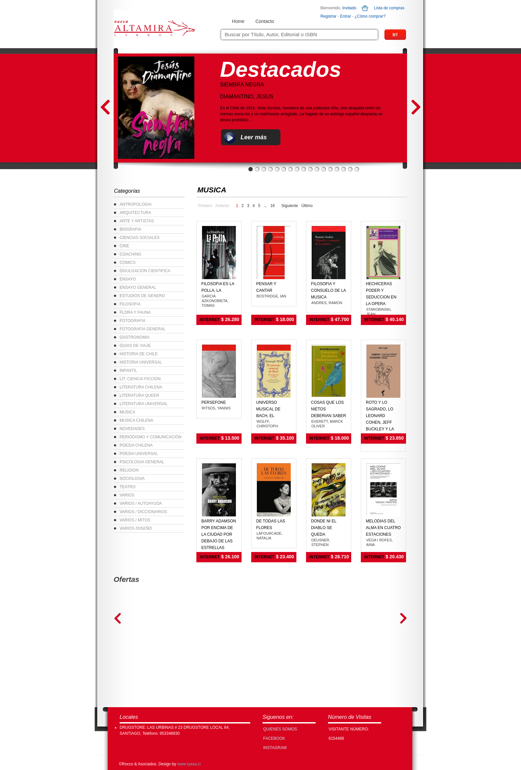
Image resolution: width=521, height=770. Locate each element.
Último (307, 205)
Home (238, 21)
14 (337, 169)
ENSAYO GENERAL (138, 287)
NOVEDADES (132, 428)
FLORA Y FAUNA (135, 312)
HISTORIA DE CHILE (138, 354)
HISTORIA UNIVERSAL (141, 362)
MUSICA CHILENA (136, 420)
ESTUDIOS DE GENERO (142, 295)
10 (310, 169)
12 (323, 169)
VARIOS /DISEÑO (136, 528)
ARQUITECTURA (135, 212)
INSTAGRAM (274, 747)
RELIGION (129, 470)
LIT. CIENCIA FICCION (140, 379)
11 (317, 169)
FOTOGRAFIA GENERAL (142, 329)
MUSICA (127, 412)
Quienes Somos (280, 729)
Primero (205, 205)
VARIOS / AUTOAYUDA (141, 503)
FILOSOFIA (130, 304)
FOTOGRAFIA (133, 320)
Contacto (265, 21)
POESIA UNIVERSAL (139, 453)
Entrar (345, 16)
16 (350, 169)
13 (330, 169)
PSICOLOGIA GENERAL (142, 462)
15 (343, 169)
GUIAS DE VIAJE (135, 345)
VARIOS (127, 495)
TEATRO (128, 487)
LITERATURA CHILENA (141, 387)
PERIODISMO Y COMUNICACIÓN (150, 437)
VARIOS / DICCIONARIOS (143, 511)
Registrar (328, 16)
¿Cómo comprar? (370, 16)
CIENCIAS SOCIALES (139, 237)
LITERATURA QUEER (139, 395)
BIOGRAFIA (130, 229)
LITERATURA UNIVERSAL (143, 403)
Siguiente (289, 205)
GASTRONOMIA (135, 337)
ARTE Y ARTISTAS (137, 221)
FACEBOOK (274, 738)
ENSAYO (128, 279)
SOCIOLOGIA (132, 478)
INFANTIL (128, 370)
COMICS (128, 262)
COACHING (130, 254)
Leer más (254, 137)
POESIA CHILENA (136, 445)
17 (357, 169)
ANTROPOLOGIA (136, 204)
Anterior (222, 205)
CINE (124, 246)
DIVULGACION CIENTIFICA (145, 271)
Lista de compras (389, 8)
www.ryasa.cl (189, 764)
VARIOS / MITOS (135, 520)
